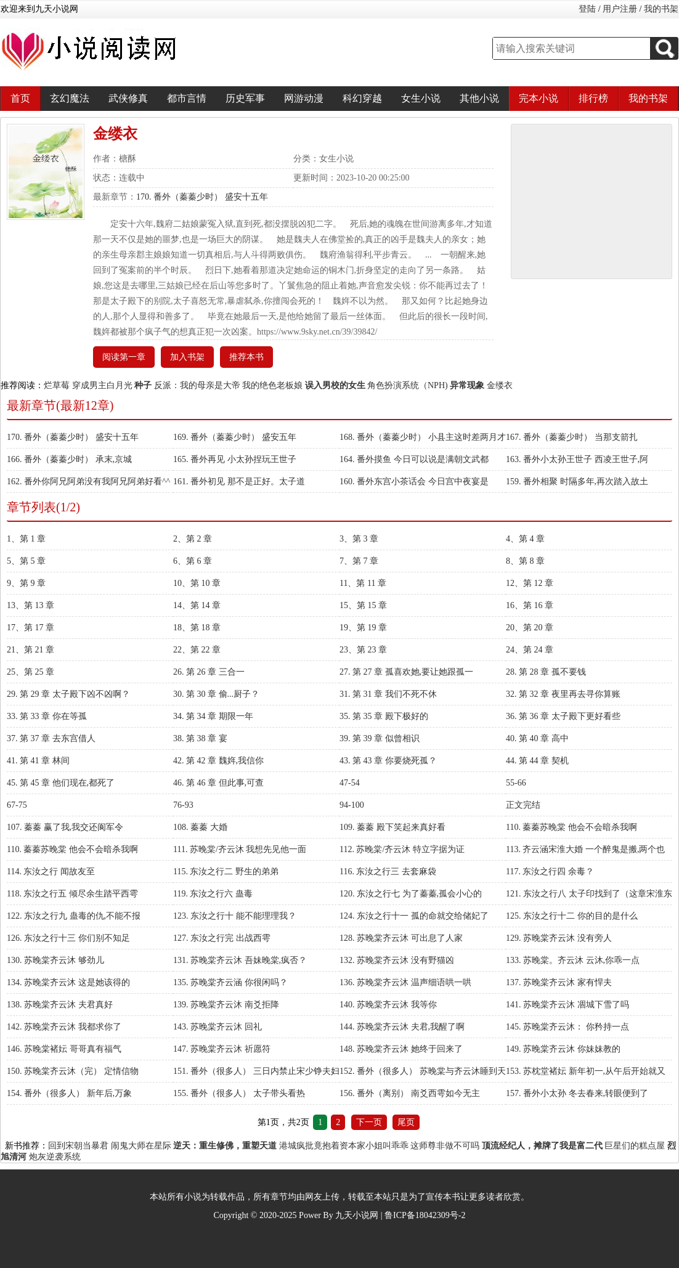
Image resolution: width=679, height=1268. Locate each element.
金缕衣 (500, 385)
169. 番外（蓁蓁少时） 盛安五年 (234, 437)
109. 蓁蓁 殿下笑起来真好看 (392, 827)
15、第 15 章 (363, 605)
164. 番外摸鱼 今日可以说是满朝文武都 (414, 459)
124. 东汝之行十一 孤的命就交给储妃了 (414, 916)
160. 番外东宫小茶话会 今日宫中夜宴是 (414, 481)
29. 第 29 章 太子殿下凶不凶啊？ (68, 694)
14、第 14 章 (197, 605)
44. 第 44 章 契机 (537, 760)
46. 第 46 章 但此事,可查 (218, 782)
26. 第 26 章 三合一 (209, 672)
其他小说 (479, 98)
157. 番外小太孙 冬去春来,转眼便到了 (577, 1093)
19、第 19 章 (363, 627)
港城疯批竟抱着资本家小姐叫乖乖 (344, 1145)
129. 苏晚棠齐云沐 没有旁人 (559, 938)
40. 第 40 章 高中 (537, 738)
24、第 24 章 (529, 649)
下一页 (369, 1122)
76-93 (183, 805)
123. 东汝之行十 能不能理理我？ (234, 916)
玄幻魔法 (69, 98)
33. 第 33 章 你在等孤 (47, 716)
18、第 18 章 (197, 627)
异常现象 (467, 385)
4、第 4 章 (525, 538)
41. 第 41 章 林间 (38, 760)
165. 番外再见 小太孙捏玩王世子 (234, 459)
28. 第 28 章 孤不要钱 (546, 672)
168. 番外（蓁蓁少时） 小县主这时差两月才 (423, 437)
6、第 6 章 (192, 561)
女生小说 (421, 98)
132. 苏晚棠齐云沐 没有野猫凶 (397, 960)
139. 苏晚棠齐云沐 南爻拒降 (226, 1004)
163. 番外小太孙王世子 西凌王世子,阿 (577, 459)
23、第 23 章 (363, 649)
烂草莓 (57, 385)
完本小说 (538, 98)
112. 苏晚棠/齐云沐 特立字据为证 (402, 849)
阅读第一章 (123, 357)
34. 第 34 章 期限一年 (213, 716)
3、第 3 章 (359, 538)
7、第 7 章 (359, 561)
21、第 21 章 (30, 649)
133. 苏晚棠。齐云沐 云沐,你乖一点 (573, 960)
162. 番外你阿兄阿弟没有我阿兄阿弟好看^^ (88, 481)
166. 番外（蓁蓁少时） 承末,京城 (69, 459)
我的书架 (661, 9)
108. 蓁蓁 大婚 (200, 827)
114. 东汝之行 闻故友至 (51, 871)
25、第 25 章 (30, 672)
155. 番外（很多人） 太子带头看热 (239, 1093)
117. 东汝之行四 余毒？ (550, 871)
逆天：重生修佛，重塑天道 (225, 1145)
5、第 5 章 (26, 561)
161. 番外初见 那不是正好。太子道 (239, 481)
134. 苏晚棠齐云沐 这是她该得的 (68, 982)
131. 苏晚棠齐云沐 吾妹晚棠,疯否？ (240, 960)
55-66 (516, 782)
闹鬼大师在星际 (141, 1145)
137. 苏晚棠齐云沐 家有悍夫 (559, 982)
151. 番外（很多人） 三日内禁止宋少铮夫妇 (256, 1071)
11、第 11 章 (363, 583)
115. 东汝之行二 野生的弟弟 (226, 871)
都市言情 (186, 98)
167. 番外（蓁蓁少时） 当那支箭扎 (572, 437)
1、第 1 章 (26, 538)
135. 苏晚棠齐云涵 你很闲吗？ (230, 982)
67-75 (17, 805)
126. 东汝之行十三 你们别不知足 (68, 938)
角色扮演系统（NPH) (407, 385)
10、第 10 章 (197, 583)
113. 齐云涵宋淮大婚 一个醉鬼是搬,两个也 (585, 849)
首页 (20, 98)
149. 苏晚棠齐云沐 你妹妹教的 (563, 1049)
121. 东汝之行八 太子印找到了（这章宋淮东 (589, 893)
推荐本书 (246, 357)
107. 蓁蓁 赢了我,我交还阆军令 (65, 827)
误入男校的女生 (335, 385)
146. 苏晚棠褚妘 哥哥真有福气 (64, 1049)
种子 (143, 385)
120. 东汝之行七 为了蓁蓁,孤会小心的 (411, 893)
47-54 (350, 782)
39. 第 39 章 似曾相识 (380, 738)
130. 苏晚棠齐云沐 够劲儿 (55, 960)
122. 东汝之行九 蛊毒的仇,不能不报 (73, 916)
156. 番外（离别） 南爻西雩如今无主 (410, 1093)
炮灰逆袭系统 (55, 1156)
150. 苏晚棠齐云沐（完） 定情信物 (73, 1071)
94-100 (352, 805)
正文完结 (523, 805)
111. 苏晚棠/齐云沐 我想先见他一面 (239, 849)
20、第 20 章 (529, 627)
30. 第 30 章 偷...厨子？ (216, 694)
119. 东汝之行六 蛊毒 (213, 893)
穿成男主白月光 (102, 385)
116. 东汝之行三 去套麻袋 (388, 871)
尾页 (406, 1122)
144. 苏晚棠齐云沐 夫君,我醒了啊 (402, 1026)
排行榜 (593, 98)
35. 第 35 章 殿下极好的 (384, 716)
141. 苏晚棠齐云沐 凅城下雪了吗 (567, 1004)
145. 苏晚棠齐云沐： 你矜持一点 (567, 1026)
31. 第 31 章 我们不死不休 (388, 694)
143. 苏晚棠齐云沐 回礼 (217, 1026)
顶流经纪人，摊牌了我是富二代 (542, 1145)
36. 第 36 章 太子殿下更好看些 (563, 716)
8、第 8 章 (525, 561)
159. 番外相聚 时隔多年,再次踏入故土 (577, 481)
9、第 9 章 (26, 583)
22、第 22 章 (197, 649)
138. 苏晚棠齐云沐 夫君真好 (60, 1004)
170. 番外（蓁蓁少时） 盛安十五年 (202, 196)
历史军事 (245, 98)
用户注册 (620, 9)
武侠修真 (128, 98)
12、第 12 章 (529, 583)
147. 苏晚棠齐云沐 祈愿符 (221, 1049)
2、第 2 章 (192, 538)
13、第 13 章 (30, 605)
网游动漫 (303, 98)
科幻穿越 (362, 98)
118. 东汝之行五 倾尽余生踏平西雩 (72, 893)
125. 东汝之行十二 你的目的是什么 (572, 916)
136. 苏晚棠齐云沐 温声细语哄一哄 (405, 982)
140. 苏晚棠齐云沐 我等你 (388, 1004)
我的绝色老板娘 (272, 385)
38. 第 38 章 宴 (200, 738)
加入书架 (187, 357)
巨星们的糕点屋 (634, 1145)
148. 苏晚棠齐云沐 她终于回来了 (401, 1049)
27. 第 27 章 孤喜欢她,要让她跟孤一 (406, 672)
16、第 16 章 (529, 605)
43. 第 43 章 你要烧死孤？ (388, 760)
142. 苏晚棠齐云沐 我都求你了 (64, 1026)
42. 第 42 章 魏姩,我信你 (218, 760)
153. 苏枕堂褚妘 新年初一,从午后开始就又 (585, 1071)
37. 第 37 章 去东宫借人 (51, 738)
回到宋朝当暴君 (78, 1145)
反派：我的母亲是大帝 (197, 385)
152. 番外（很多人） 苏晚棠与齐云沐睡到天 (423, 1071)
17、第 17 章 (30, 627)
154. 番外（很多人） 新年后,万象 (69, 1093)
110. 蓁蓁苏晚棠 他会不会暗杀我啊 (571, 827)
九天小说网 (356, 1215)
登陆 (587, 9)
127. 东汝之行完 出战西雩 (221, 938)
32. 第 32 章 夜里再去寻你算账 (563, 694)
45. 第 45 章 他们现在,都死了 (61, 782)
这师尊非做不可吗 (444, 1145)
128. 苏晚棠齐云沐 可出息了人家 (401, 938)
